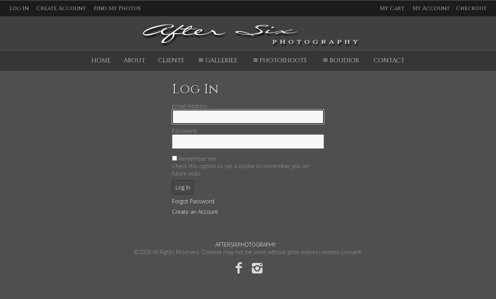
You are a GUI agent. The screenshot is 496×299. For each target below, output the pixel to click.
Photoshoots (279, 60)
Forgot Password (193, 201)
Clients (171, 60)
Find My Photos (117, 8)
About (134, 60)
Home (101, 60)
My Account (431, 8)
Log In (19, 8)
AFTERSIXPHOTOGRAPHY (245, 244)
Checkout (471, 8)
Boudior (340, 60)
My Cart (393, 8)
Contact (389, 60)
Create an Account (195, 211)
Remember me (197, 158)
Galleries (216, 60)
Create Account (61, 8)
